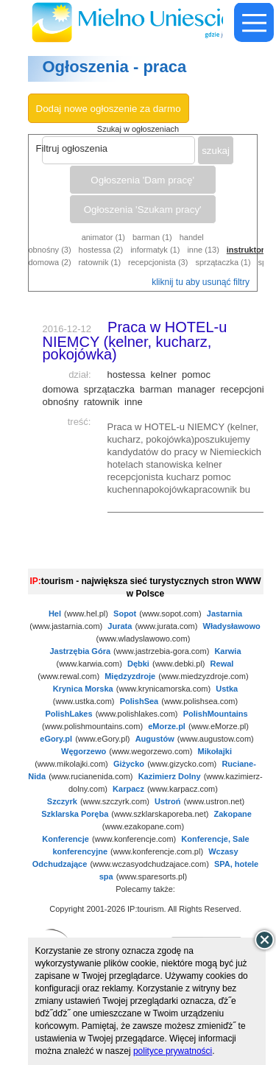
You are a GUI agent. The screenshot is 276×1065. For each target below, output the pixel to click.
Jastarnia (224, 613)
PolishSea (139, 701)
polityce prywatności (172, 1051)
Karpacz (128, 788)
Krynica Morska (83, 688)
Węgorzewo (83, 751)
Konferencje (65, 838)
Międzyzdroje (130, 676)
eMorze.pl (166, 726)
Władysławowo (232, 626)
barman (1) (152, 237)
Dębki (138, 663)
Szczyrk (62, 801)
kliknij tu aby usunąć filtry (201, 282)
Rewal (222, 663)
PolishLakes (68, 713)
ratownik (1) (100, 262)
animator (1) (103, 237)
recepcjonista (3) (158, 262)
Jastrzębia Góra (80, 651)
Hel (55, 613)
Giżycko (128, 763)
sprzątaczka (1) (222, 262)
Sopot (124, 613)
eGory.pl (56, 738)
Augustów (154, 738)
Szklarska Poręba (74, 813)
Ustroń (167, 801)
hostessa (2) (101, 249)
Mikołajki (214, 751)
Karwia (227, 651)
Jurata (119, 626)
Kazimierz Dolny (169, 776)
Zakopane (233, 813)
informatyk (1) (155, 249)
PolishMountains (215, 713)
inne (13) (203, 249)
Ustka (227, 688)
